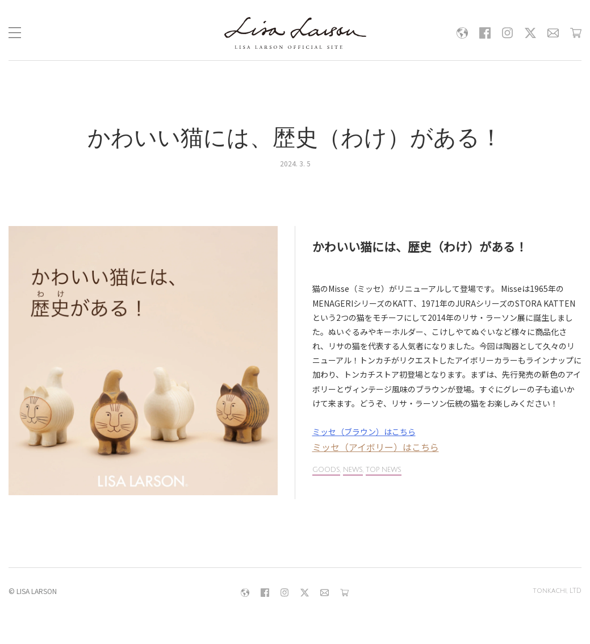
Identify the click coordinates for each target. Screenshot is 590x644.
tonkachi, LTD (556, 591)
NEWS (353, 470)
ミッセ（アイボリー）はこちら (375, 447)
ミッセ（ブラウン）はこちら (364, 431)
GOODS (326, 470)
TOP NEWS (383, 470)
